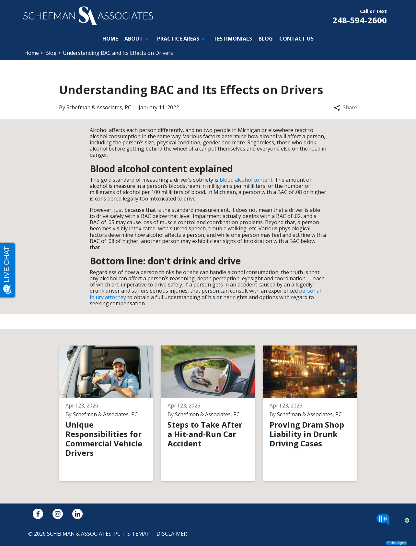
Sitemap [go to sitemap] (138, 533)
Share (345, 107)
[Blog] (266, 39)
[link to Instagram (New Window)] (57, 514)
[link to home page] (88, 15)
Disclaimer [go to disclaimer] (171, 533)
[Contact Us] (296, 39)
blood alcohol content (246, 179)
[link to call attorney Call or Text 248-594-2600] (360, 16)
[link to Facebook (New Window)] (38, 514)
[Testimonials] (233, 39)
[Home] (110, 39)
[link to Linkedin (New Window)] (77, 514)
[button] (147, 39)
